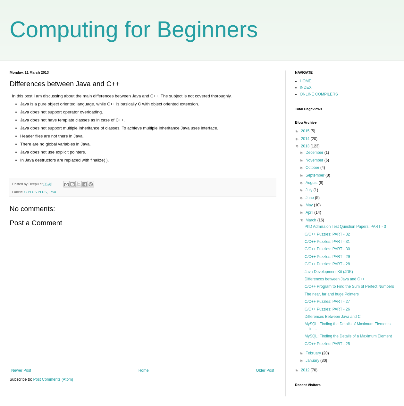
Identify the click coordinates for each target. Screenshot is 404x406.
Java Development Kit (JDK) (329, 271)
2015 (306, 131)
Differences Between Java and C (333, 316)
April (310, 212)
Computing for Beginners (134, 29)
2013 (306, 146)
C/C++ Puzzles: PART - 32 (327, 234)
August (312, 182)
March (311, 220)
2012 (306, 370)
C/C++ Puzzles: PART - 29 (327, 256)
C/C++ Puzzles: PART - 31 (327, 241)
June (310, 197)
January (313, 360)
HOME (305, 81)
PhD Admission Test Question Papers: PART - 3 (345, 226)
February (314, 353)
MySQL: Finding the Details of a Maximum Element (348, 336)
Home (144, 370)
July (310, 190)
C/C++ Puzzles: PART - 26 (327, 309)
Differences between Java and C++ (335, 279)
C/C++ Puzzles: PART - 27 (327, 301)
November (315, 160)
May (310, 205)
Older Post (265, 370)
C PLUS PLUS (35, 192)
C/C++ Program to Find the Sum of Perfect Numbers (349, 286)
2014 (306, 139)
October (313, 167)
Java (52, 192)
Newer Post (21, 370)
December (315, 152)
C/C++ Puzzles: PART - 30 (327, 249)
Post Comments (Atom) (53, 379)
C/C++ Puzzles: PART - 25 (327, 344)
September (315, 175)
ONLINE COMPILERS (319, 94)
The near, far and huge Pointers (332, 294)
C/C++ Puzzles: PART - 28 (327, 264)
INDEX (306, 87)
